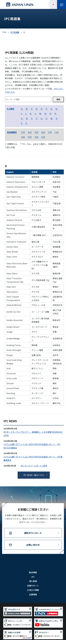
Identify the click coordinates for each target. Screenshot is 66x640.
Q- (22, 118)
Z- (26, 123)
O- (50, 113)
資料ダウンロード (33, 533)
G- (51, 108)
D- (37, 108)
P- (55, 113)
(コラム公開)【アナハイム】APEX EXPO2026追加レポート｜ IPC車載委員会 (32, 458)
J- (26, 113)
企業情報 (33, 594)
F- (47, 108)
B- (27, 108)
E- (42, 108)
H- (57, 108)
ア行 (23, 132)
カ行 (30, 132)
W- (51, 118)
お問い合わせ (33, 544)
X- (57, 118)
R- (27, 118)
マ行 (23, 137)
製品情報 (33, 572)
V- (47, 118)
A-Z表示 (10, 108)
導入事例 (33, 581)
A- (22, 108)
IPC (33, 576)
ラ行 (36, 137)
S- (32, 118)
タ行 (43, 132)
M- (40, 113)
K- (31, 113)
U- (42, 118)
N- (45, 113)
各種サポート (33, 585)
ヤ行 (30, 137)
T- (37, 118)
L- (35, 113)
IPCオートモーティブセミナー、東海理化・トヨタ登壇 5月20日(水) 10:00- (33, 434)
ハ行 (56, 132)
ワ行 (43, 137)
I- (21, 113)
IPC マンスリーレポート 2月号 (34, 465)
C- (32, 108)
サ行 (36, 132)
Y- (22, 123)
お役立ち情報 (33, 590)
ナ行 (50, 132)
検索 (58, 99)
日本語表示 (12, 132)
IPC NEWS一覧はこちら (33, 475)
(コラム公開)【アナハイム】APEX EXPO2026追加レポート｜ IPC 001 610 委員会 (31, 446)
